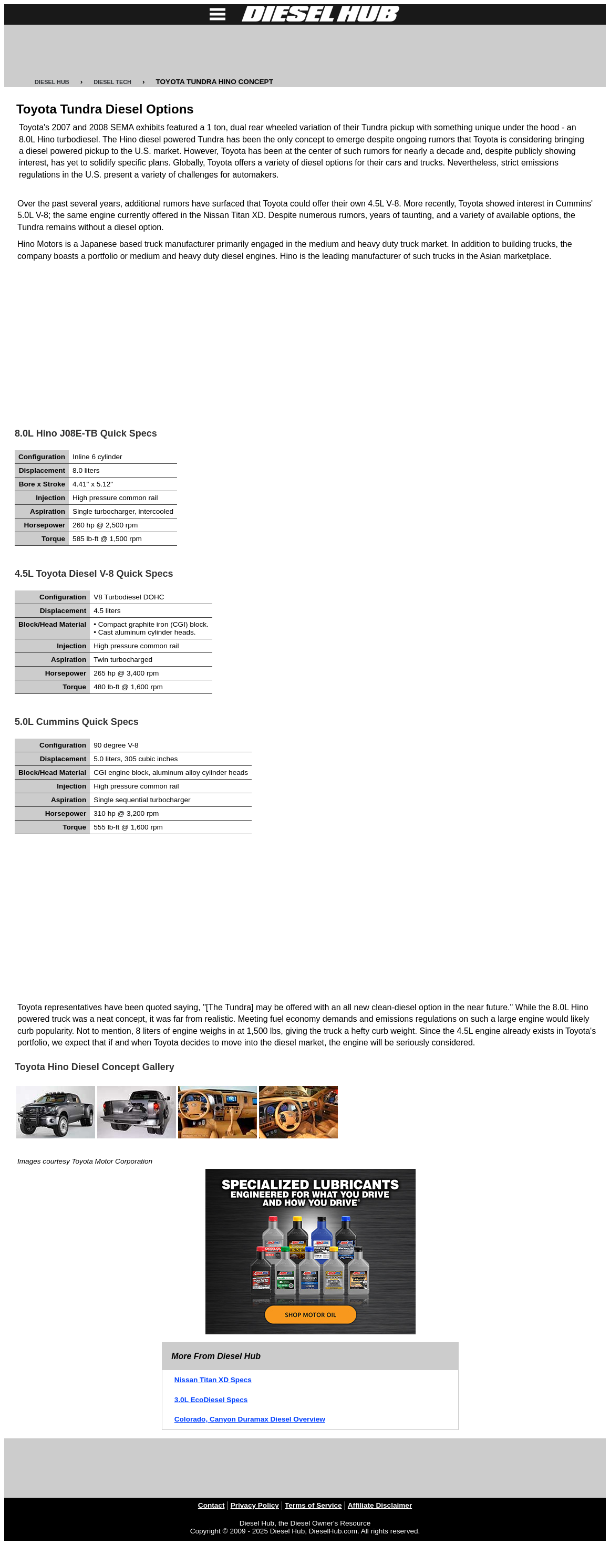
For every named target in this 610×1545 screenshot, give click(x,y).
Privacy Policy (255, 1505)
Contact (211, 1505)
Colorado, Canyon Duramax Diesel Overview (249, 1419)
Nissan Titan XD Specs (213, 1380)
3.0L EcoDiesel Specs (211, 1400)
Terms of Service (313, 1505)
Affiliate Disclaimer (380, 1505)
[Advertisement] (305, 51)
